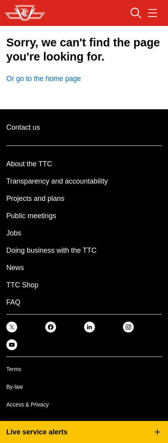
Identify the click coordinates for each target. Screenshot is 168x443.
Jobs (13, 233)
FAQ (13, 302)
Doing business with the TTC (51, 250)
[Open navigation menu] (152, 13)
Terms (13, 369)
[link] (11, 326)
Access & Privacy (27, 404)
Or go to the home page (43, 79)
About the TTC (29, 164)
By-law (14, 387)
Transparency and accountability (57, 181)
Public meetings (31, 216)
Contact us (23, 127)
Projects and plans (35, 198)
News (15, 268)
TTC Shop (22, 285)
